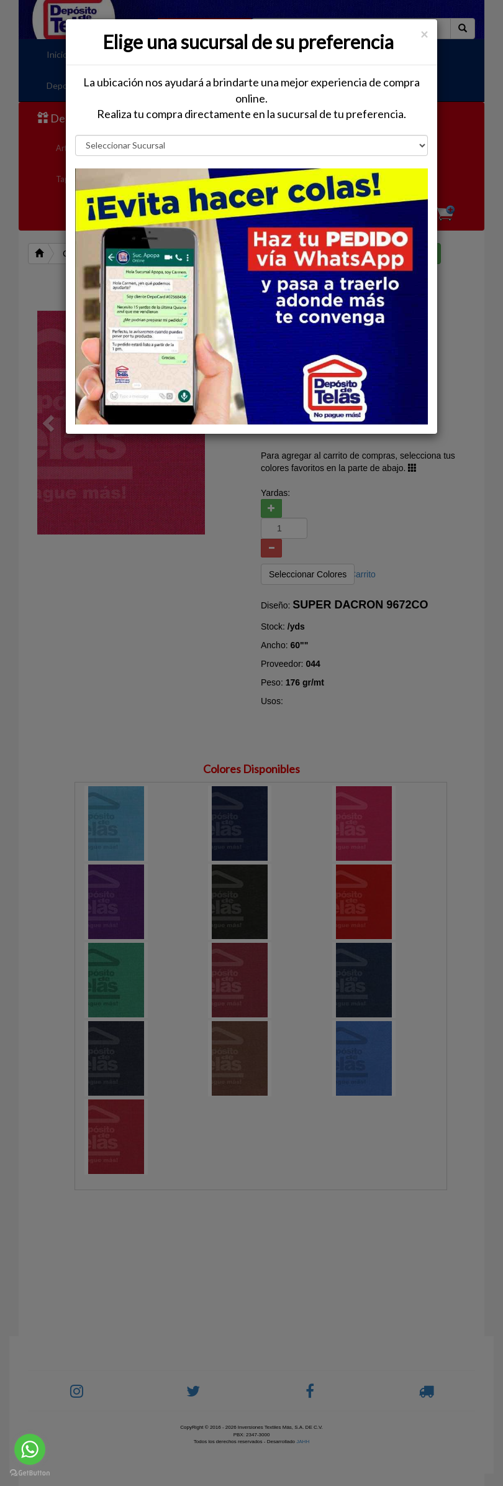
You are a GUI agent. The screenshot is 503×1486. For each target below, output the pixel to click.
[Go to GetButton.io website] (30, 1473)
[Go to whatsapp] (29, 1449)
